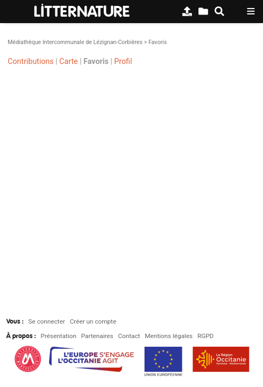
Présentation (58, 336)
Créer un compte (93, 321)
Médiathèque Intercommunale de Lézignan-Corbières (75, 42)
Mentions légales (169, 336)
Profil (123, 60)
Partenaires (97, 336)
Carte (68, 60)
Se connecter (47, 321)
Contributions (30, 60)
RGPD (205, 336)
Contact (129, 336)
